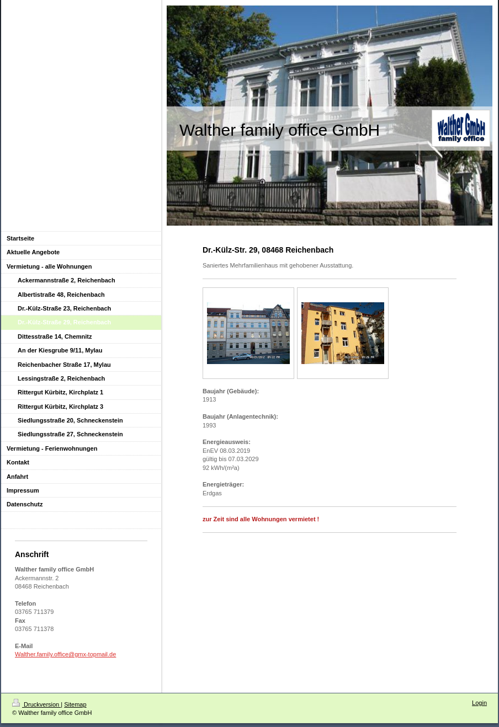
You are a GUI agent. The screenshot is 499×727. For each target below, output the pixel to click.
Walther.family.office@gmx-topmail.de (65, 654)
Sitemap (75, 704)
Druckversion (36, 704)
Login (479, 702)
